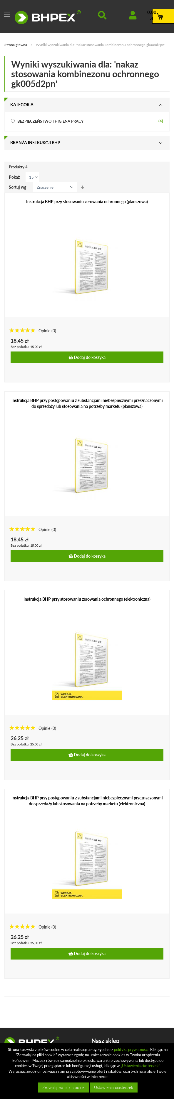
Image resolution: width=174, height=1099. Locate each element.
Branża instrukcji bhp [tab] (35, 142)
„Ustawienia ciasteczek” (140, 1065)
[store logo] (48, 17)
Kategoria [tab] (22, 104)
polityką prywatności (131, 1049)
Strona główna (16, 44)
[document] (87, 1071)
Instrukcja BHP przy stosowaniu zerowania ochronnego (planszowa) (87, 201)
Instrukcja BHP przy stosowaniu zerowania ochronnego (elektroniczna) (87, 599)
